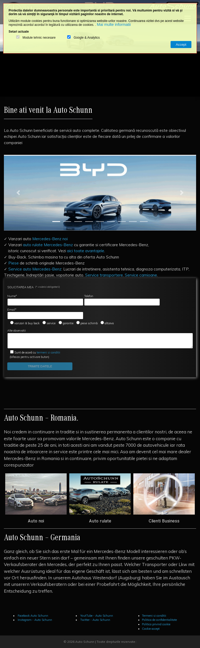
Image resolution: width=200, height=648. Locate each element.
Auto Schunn (84, 642)
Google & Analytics (87, 37)
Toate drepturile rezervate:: (117, 642)
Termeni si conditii (154, 615)
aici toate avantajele (85, 250)
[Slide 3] (78, 222)
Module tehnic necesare (38, 37)
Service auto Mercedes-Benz (34, 269)
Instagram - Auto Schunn (34, 620)
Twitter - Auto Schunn (94, 620)
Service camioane (141, 275)
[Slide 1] (56, 222)
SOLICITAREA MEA (33, 287)
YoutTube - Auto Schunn (96, 615)
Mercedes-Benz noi (50, 238)
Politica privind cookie (156, 624)
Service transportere (104, 275)
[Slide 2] (67, 222)
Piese (13, 263)
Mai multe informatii (114, 24)
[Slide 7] (122, 222)
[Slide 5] (100, 222)
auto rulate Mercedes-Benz (48, 244)
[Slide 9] (144, 222)
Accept (181, 44)
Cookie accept (151, 629)
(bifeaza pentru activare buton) (33, 355)
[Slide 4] (89, 222)
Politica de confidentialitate (159, 620)
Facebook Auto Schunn (32, 615)
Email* (45, 313)
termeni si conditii (37, 352)
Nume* (45, 300)
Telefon (122, 300)
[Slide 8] (133, 222)
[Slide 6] (111, 222)
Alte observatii (100, 339)
